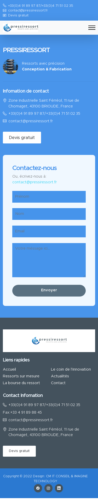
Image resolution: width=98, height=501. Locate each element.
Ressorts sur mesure (21, 376)
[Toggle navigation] (91, 28)
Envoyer (49, 290)
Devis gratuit (18, 15)
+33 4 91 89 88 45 (26, 412)
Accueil (9, 369)
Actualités (60, 376)
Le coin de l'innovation (71, 369)
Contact (58, 383)
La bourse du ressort (21, 383)
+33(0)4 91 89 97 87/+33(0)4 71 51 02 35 (44, 114)
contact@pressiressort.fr (28, 11)
